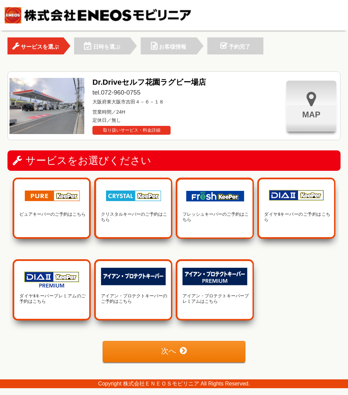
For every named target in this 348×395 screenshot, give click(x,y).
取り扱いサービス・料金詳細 (131, 130)
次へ (174, 351)
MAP (311, 105)
